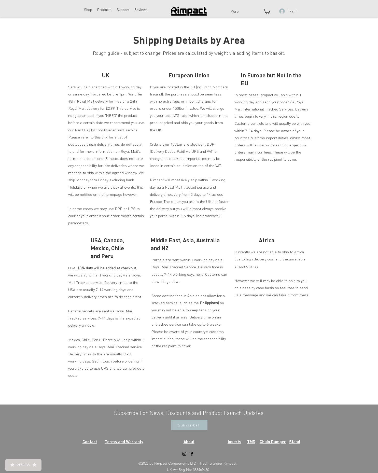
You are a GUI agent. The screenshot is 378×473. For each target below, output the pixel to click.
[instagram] (184, 453)
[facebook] (191, 453)
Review (23, 465)
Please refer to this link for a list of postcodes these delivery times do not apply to (104, 144)
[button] (88, 9)
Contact (89, 441)
